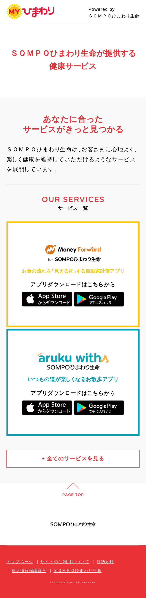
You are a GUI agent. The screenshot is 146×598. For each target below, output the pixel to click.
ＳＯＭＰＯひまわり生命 (77, 570)
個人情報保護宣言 (29, 570)
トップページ (19, 562)
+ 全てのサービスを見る (73, 458)
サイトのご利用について (64, 562)
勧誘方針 (105, 562)
